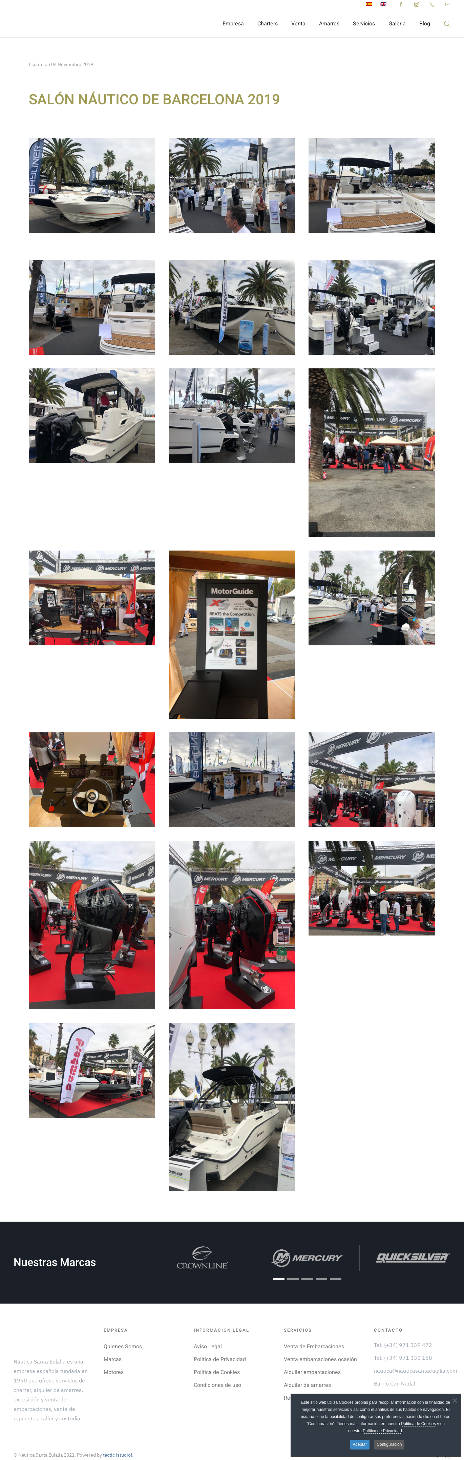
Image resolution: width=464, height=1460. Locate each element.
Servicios (364, 24)
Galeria (397, 24)
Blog (424, 24)
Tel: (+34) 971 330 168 (403, 1344)
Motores (114, 1359)
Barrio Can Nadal (394, 1370)
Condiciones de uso (217, 1372)
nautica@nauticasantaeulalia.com (415, 1357)
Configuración (389, 1444)
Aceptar (360, 1444)
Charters (267, 24)
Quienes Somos (123, 1333)
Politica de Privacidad (220, 1346)
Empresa (233, 24)
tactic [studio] (117, 1442)
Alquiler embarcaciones (312, 1359)
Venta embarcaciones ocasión (320, 1346)
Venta (298, 24)
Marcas (113, 1346)
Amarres (329, 24)
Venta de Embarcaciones (314, 1333)
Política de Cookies (418, 1423)
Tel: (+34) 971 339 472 (403, 1331)
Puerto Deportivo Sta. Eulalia (409, 1382)
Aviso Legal (208, 1333)
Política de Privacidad (382, 1431)
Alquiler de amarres (307, 1372)
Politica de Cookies (217, 1359)
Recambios (297, 1384)
